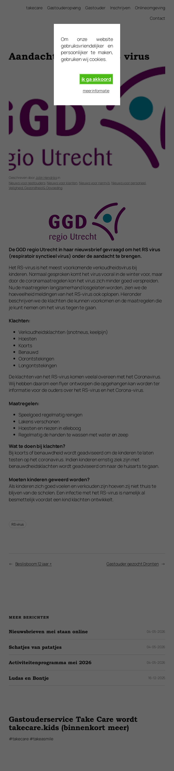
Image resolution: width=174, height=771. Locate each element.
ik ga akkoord (96, 79)
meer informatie (96, 90)
